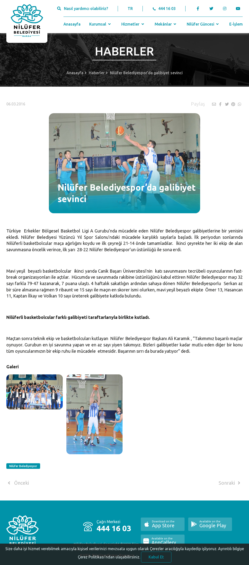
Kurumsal (100, 24)
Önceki (17, 483)
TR (130, 8)
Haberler (97, 73)
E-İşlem (236, 24)
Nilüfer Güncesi (203, 24)
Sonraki (230, 483)
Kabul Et (156, 558)
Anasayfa (71, 24)
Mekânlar (166, 24)
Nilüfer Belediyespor (23, 466)
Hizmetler (133, 24)
